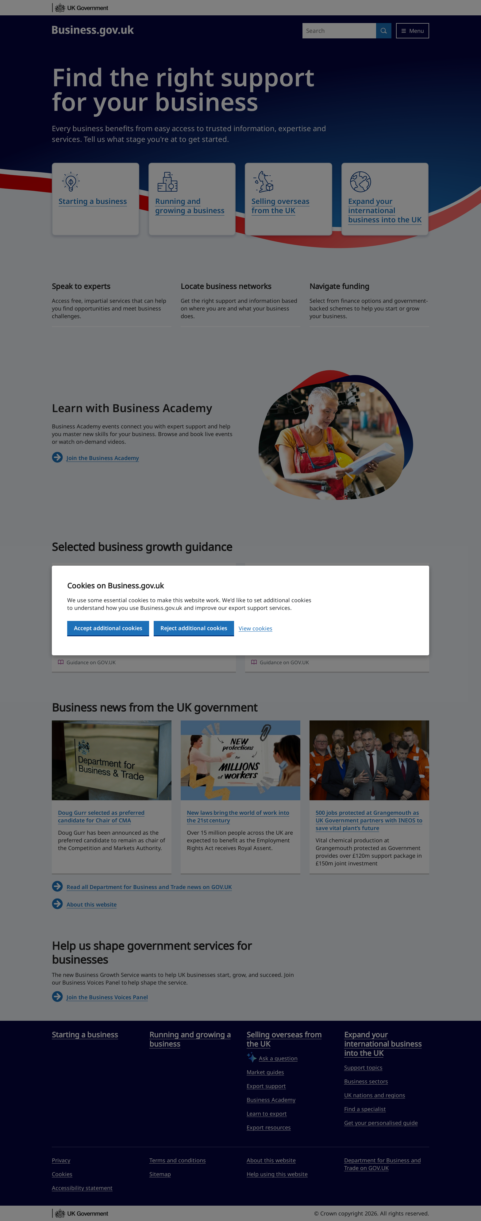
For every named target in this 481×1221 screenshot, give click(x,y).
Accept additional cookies (108, 628)
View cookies (255, 628)
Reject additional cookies (193, 628)
